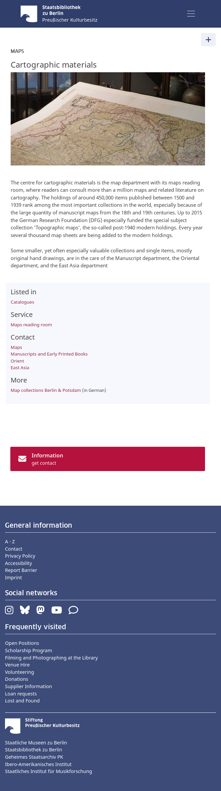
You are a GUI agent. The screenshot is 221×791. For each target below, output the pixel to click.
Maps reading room (31, 325)
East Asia (20, 368)
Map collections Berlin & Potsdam (46, 390)
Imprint (13, 577)
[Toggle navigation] (191, 13)
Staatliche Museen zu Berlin (36, 742)
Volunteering (19, 672)
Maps (16, 347)
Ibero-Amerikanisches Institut (38, 764)
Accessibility (18, 563)
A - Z (10, 541)
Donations (16, 679)
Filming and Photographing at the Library (51, 658)
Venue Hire (17, 664)
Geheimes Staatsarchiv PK (34, 757)
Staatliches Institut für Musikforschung (48, 771)
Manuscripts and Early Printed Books (49, 354)
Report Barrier (21, 570)
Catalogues (22, 302)
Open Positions (22, 643)
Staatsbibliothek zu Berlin (33, 749)
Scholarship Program (28, 650)
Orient (17, 361)
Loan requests (21, 693)
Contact (13, 549)
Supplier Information (28, 686)
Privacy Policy (20, 556)
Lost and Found (22, 700)
